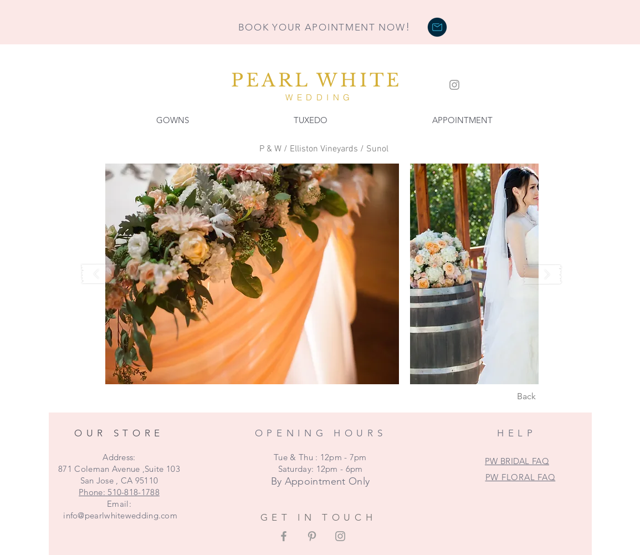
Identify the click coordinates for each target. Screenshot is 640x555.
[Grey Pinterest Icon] (312, 536)
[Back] (526, 396)
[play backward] (101, 274)
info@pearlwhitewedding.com (120, 515)
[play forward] (542, 274)
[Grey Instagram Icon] (454, 84)
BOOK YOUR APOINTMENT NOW (324, 27)
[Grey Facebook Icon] (283, 536)
